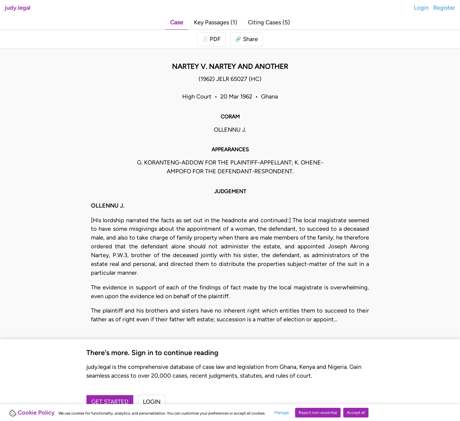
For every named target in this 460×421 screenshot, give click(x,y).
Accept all (356, 412)
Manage (281, 412)
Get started (109, 401)
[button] (246, 39)
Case (176, 22)
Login (421, 7)
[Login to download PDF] (211, 39)
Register (444, 7)
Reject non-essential (318, 412)
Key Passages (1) (215, 22)
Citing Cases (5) (269, 22)
